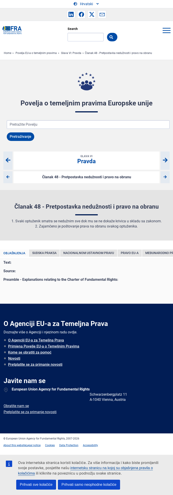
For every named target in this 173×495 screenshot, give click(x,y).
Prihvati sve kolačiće (36, 484)
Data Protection (68, 445)
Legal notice (33, 445)
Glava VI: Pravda (71, 53)
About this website (14, 445)
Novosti (14, 358)
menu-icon (166, 30)
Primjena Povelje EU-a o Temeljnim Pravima (43, 346)
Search (73, 29)
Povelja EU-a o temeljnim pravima (36, 53)
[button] (71, 14)
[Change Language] (86, 4)
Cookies (50, 445)
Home (7, 53)
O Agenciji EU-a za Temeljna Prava (36, 340)
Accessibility (90, 445)
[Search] (86, 37)
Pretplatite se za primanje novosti (35, 364)
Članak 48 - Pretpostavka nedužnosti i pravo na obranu (118, 53)
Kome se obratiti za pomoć (29, 352)
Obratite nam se (16, 406)
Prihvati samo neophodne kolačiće (88, 484)
